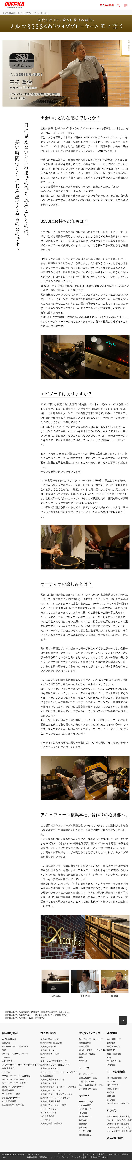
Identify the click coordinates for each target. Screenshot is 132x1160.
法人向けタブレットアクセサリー (55, 1098)
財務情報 (111, 1096)
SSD (4, 1050)
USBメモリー (8, 1061)
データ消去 (45, 1120)
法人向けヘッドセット (50, 1090)
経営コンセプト (114, 1046)
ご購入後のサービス (88, 1081)
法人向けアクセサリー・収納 (53, 1105)
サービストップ (86, 1074)
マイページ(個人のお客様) (118, 1116)
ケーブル (6, 1072)
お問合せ (83, 1120)
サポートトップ (86, 1102)
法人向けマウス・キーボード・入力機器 (58, 1087)
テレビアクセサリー (11, 1098)
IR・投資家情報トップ (117, 1078)
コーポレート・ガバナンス (119, 1103)
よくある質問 (85, 1105)
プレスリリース (114, 1061)
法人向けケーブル (48, 1083)
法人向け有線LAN (48, 1046)
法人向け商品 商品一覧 (51, 1123)
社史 (109, 1057)
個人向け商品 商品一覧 (13, 1105)
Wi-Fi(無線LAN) (9, 1039)
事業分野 (111, 1050)
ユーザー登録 (85, 1131)
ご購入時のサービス (88, 1078)
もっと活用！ (85, 1046)
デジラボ (83, 1061)
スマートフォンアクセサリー (15, 1083)
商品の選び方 (85, 1043)
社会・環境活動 (114, 1054)
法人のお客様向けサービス (91, 1085)
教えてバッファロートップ (91, 1039)
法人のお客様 (115, 1138)
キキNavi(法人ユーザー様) (118, 1127)
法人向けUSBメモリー (50, 1068)
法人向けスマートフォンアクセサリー (57, 1094)
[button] (123, 1020)
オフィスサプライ (48, 1112)
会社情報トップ (114, 1039)
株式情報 (111, 1100)
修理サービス (85, 1116)
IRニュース (112, 1081)
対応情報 (83, 1113)
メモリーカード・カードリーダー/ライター (21, 1065)
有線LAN (6, 1043)
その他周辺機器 (9, 1101)
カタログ (83, 1124)
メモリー (6, 1057)
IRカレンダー (113, 1089)
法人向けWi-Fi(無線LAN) (51, 1043)
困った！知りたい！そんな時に (93, 1050)
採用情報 (111, 1065)
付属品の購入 (85, 1135)
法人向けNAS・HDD (49, 1054)
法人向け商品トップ (49, 1039)
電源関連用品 (8, 1090)
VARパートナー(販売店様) (118, 1124)
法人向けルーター (48, 1050)
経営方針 (111, 1092)
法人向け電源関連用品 (50, 1101)
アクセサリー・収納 (11, 1094)
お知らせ (83, 1127)
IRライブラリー (114, 1085)
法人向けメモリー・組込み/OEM (54, 1065)
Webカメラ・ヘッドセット (14, 1079)
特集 (81, 1057)
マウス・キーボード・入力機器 (16, 1076)
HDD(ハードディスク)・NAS (15, 1046)
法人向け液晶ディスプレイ (52, 1079)
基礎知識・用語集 (87, 1054)
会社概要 (111, 1043)
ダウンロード (85, 1109)
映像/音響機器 (8, 1068)
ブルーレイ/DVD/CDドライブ (15, 1054)
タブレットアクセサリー (13, 1087)
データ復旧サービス (88, 1089)
